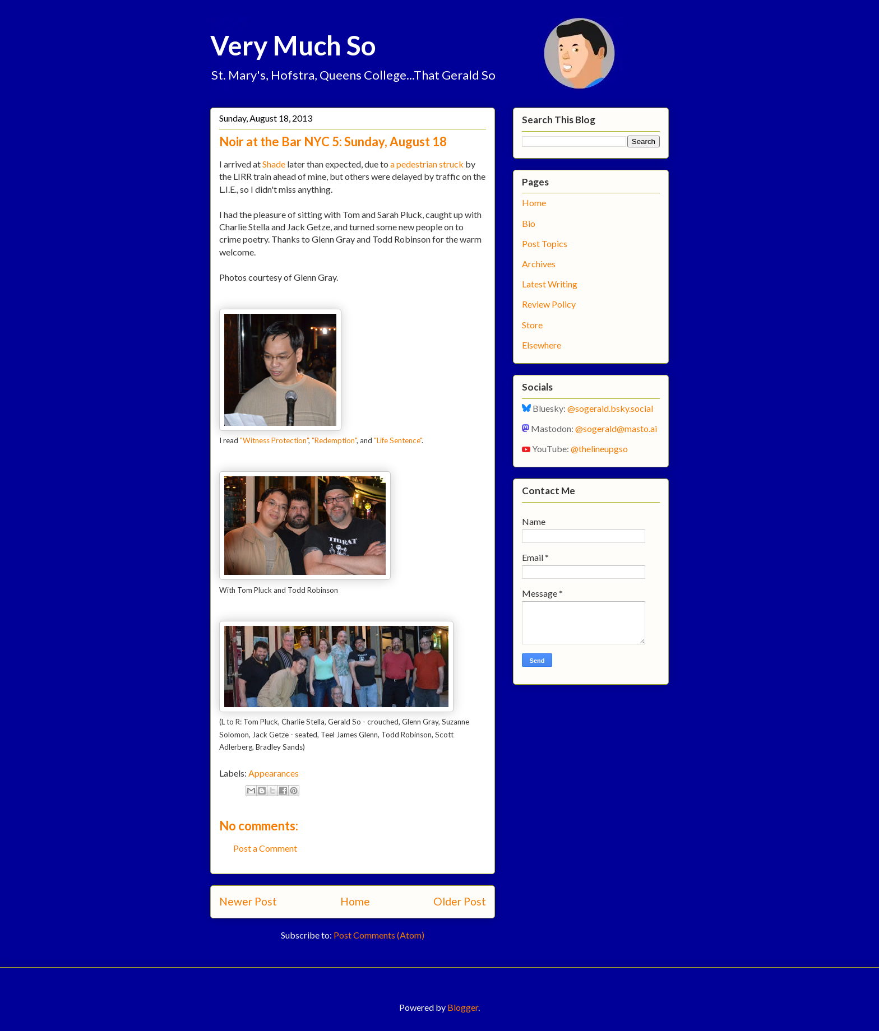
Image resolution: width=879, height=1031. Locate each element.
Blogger (462, 1007)
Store (532, 324)
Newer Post (248, 901)
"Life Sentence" (398, 440)
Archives (539, 263)
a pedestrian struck (427, 164)
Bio (528, 223)
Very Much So (293, 45)
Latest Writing (549, 283)
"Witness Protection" (274, 440)
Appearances (273, 773)
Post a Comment (265, 848)
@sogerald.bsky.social (610, 408)
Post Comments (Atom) (379, 935)
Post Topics (544, 243)
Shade (273, 164)
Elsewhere (541, 345)
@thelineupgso (599, 448)
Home (355, 901)
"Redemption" (334, 440)
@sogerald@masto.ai (616, 428)
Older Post (459, 901)
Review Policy (549, 304)
